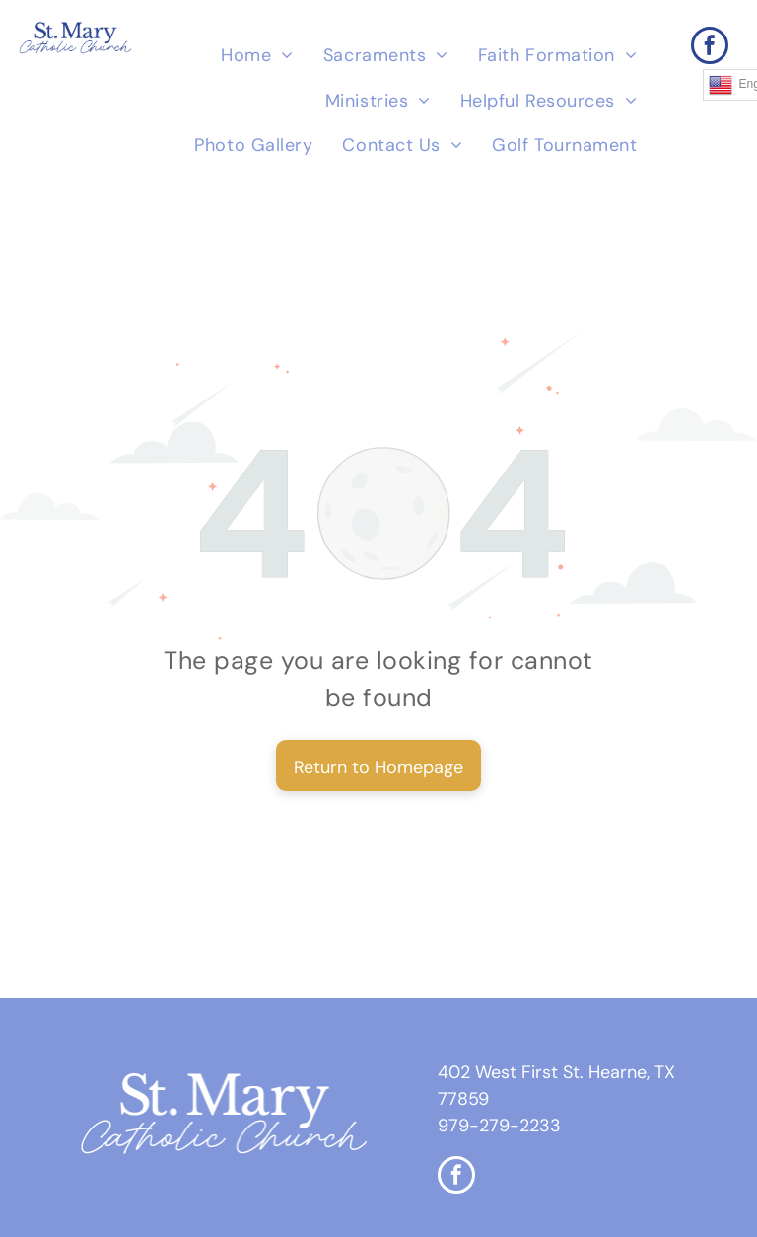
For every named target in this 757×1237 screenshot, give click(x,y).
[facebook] (709, 48)
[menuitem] (257, 56)
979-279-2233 (499, 1125)
